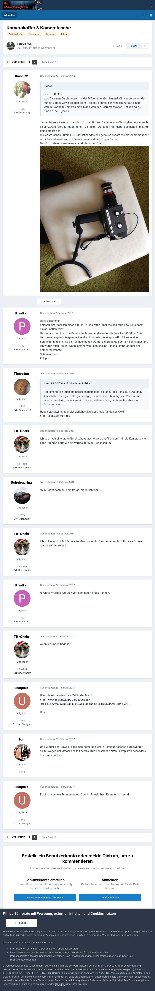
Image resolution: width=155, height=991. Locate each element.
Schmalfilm (48, 47)
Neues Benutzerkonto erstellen (45, 897)
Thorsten (21, 374)
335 (22, 108)
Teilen (117, 45)
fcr (21, 739)
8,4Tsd (22, 463)
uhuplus (21, 688)
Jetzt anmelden (110, 897)
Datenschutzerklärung (67, 980)
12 (22, 345)
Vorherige (18, 62)
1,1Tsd (22, 515)
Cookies (60, 983)
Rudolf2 (21, 76)
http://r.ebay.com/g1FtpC (55, 415)
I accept (21, 922)
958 (22, 406)
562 (22, 720)
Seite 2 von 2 (50, 62)
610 (22, 771)
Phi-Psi (21, 313)
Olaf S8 (27, 43)
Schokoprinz (21, 482)
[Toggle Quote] (45, 85)
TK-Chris (21, 431)
